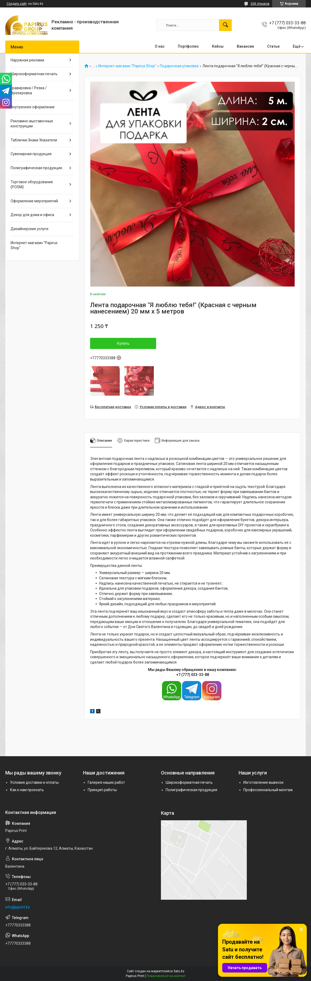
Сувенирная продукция (31, 154)
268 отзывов (260, 4)
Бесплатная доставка (113, 407)
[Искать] (225, 25)
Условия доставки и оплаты (34, 782)
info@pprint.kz (17, 907)
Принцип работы (102, 790)
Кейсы (218, 46)
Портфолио (188, 46)
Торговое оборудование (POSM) (32, 184)
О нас (160, 46)
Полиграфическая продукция (36, 168)
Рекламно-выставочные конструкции (32, 123)
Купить (123, 343)
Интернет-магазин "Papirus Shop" (127, 66)
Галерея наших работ (106, 782)
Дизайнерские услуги (29, 229)
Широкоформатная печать (34, 74)
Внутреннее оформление (33, 107)
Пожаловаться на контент (165, 976)
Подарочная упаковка (179, 66)
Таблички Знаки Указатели (34, 140)
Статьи (273, 46)
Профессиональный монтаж (268, 790)
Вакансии (245, 46)
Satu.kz (179, 971)
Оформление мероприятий (34, 201)
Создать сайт (17, 4)
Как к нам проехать (27, 790)
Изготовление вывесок (263, 782)
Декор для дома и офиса (32, 215)
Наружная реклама (27, 60)
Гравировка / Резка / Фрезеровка (29, 90)
